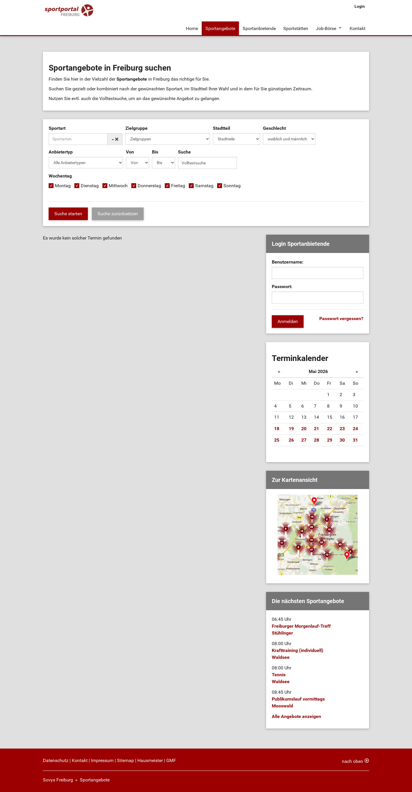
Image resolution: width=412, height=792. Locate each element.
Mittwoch (118, 186)
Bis (155, 152)
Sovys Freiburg (58, 780)
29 (329, 440)
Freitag (178, 186)
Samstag (204, 186)
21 (316, 428)
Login (359, 6)
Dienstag (90, 186)
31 (355, 440)
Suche (184, 152)
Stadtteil (221, 128)
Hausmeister (150, 760)
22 (329, 428)
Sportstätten (295, 28)
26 (291, 440)
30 (342, 440)
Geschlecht (274, 128)
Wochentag (60, 176)
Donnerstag (149, 186)
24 (355, 428)
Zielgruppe (136, 128)
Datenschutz (55, 760)
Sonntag (232, 186)
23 (342, 428)
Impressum (102, 760)
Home (192, 28)
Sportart (57, 128)
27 (303, 440)
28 (316, 440)
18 (276, 428)
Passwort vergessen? (341, 319)
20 (303, 428)
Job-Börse (326, 28)
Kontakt (357, 28)
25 (276, 440)
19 (291, 428)
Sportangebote (220, 28)
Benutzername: (288, 262)
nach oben (352, 761)
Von (130, 152)
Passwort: (282, 287)
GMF (171, 760)
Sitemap (125, 760)
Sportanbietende (259, 28)
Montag (63, 186)
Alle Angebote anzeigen (296, 716)
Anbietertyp (61, 152)
